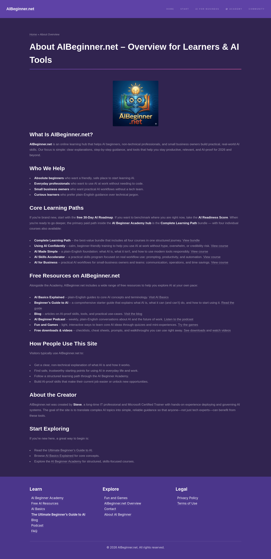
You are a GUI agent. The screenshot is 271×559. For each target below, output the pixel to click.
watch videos (221, 330)
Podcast (37, 525)
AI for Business (207, 9)
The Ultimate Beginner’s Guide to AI (58, 514)
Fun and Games (116, 498)
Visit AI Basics (159, 297)
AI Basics (38, 509)
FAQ (34, 531)
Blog (34, 520)
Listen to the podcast (178, 319)
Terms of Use (187, 503)
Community (257, 9)
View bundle (191, 240)
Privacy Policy (187, 498)
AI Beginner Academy (66, 461)
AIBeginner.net (20, 9)
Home (170, 9)
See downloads (194, 330)
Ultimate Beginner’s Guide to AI (70, 450)
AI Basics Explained (59, 456)
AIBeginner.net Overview (122, 503)
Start (184, 9)
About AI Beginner (117, 514)
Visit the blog (133, 314)
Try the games (188, 325)
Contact (110, 509)
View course (219, 246)
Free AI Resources (44, 503)
